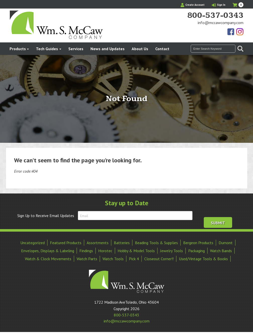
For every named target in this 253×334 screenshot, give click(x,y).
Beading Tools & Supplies (156, 242)
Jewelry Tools (171, 250)
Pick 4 (134, 258)
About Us (140, 48)
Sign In (218, 5)
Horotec (105, 250)
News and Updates (107, 48)
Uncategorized (32, 242)
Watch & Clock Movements (48, 258)
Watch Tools (113, 258)
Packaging (196, 250)
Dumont (226, 242)
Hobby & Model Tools (136, 250)
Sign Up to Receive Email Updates (45, 216)
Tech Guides (47, 48)
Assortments (98, 242)
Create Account (193, 5)
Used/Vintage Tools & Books (203, 258)
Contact (162, 48)
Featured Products (65, 242)
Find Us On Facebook (231, 32)
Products (18, 48)
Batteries (122, 242)
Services (75, 48)
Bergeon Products (198, 242)
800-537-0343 (215, 16)
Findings (86, 250)
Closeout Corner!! (159, 258)
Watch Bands (221, 250)
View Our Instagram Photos (239, 32)
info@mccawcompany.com (220, 22)
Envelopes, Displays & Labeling (47, 250)
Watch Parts (87, 258)
